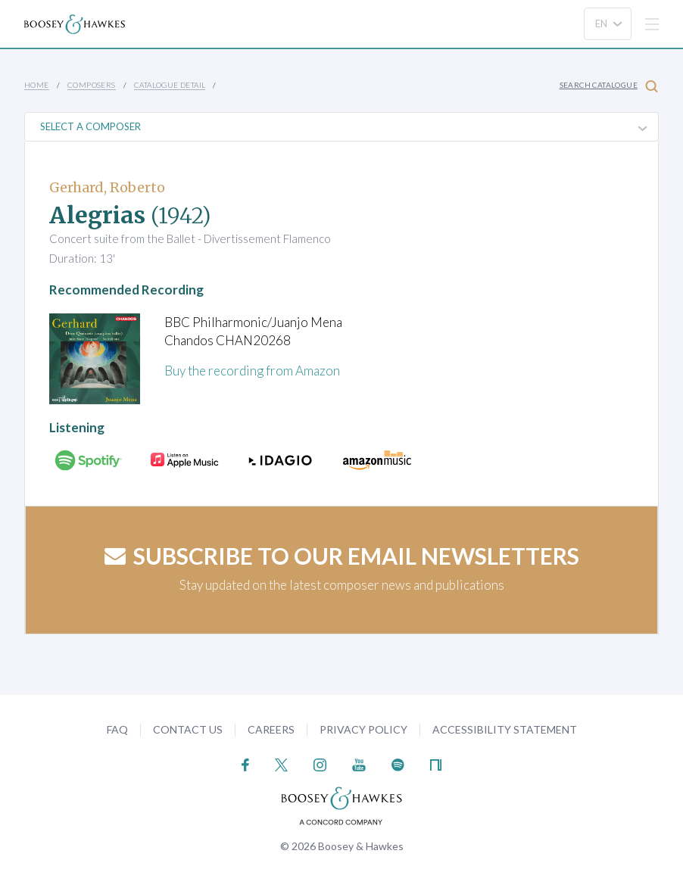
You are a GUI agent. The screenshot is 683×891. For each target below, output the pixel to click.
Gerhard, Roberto (107, 187)
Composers (91, 84)
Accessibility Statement (504, 729)
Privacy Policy (363, 729)
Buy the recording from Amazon (252, 371)
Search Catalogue (609, 85)
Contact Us (188, 729)
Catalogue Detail (169, 84)
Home (36, 84)
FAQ (117, 729)
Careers (271, 729)
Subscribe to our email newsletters (341, 555)
